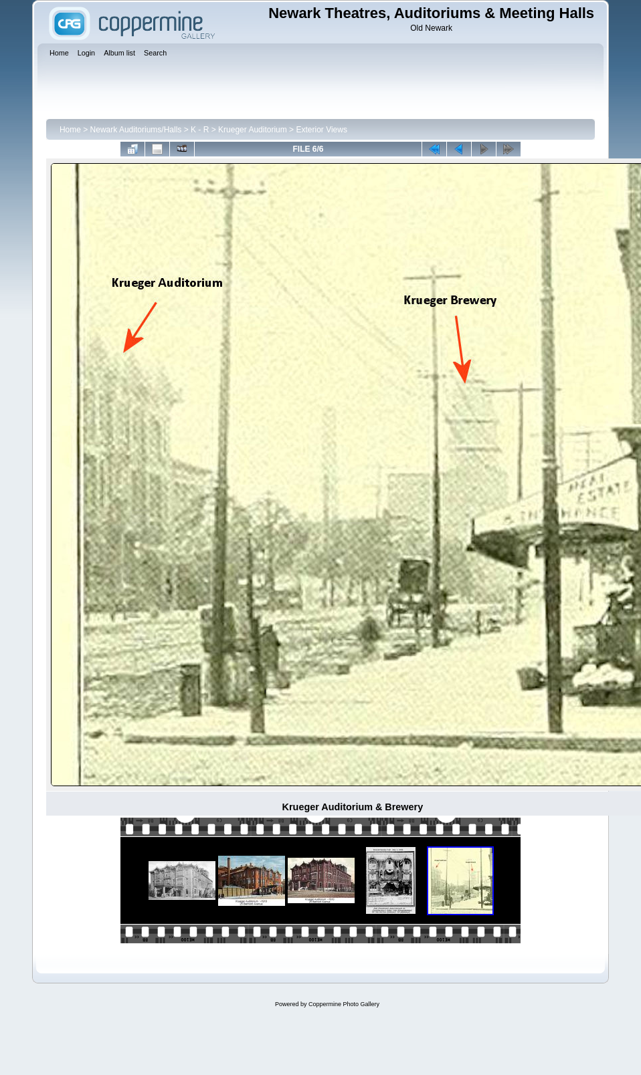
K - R (200, 129)
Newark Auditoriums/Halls (136, 129)
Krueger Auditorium (252, 129)
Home (70, 129)
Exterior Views (321, 129)
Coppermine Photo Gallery (343, 1004)
